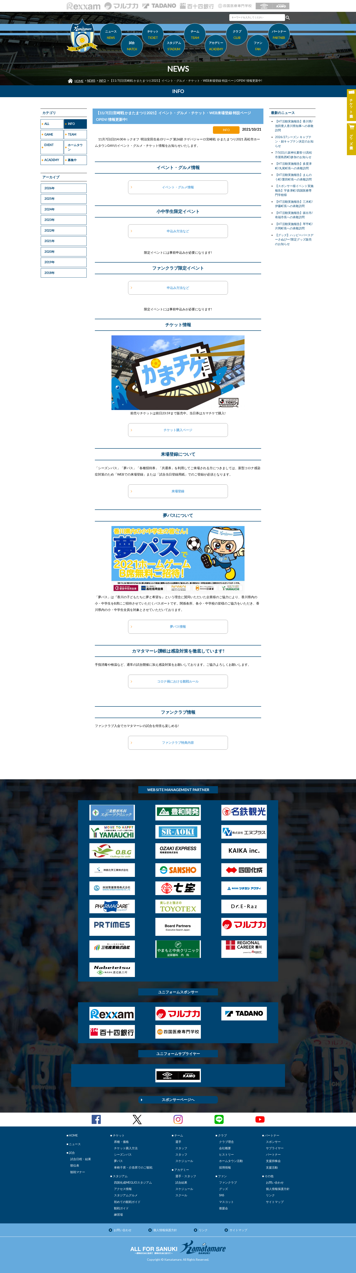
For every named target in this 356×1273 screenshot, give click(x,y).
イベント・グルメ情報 (178, 187)
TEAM (72, 134)
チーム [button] (194, 35)
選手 (178, 1142)
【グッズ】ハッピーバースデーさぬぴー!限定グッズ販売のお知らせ (294, 239)
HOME (79, 81)
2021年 (49, 241)
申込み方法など (178, 231)
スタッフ (181, 1148)
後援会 (223, 1208)
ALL (46, 124)
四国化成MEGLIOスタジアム (133, 1182)
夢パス (118, 1161)
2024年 (49, 209)
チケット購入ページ (178, 430)
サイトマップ (275, 1202)
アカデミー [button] (215, 46)
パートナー (273, 1154)
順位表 (74, 1165)
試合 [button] (131, 46)
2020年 (49, 251)
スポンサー (273, 1142)
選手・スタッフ (185, 1176)
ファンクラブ (228, 1182)
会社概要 (225, 1148)
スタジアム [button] (173, 46)
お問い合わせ (275, 1182)
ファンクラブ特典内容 (178, 742)
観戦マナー (77, 1172)
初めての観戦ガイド (127, 1202)
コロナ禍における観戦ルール (178, 681)
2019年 (49, 262)
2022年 (49, 230)
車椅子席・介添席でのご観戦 (133, 1167)
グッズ (223, 1189)
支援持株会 (273, 1161)
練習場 (118, 1214)
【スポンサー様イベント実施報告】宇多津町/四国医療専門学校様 (294, 190)
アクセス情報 (123, 1189)
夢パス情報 (178, 626)
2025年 (49, 198)
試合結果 (181, 1182)
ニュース (110, 35)
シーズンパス (123, 1154)
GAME (48, 134)
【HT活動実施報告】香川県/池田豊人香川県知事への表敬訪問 (294, 125)
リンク (270, 1195)
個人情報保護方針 (278, 1189)
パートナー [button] (279, 35)
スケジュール (184, 1161)
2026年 (49, 188)
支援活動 (272, 1167)
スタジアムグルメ (126, 1195)
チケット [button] (152, 35)
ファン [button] (257, 46)
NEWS (91, 80)
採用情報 (225, 1167)
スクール (181, 1195)
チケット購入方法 (126, 1148)
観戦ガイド (121, 1208)
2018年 (49, 273)
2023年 (49, 220)
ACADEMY (51, 160)
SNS (221, 1195)
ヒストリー (226, 1154)
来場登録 (178, 491)
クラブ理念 (226, 1142)
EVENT (49, 145)
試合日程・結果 (80, 1159)
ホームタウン (75, 147)
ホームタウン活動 (231, 1161)
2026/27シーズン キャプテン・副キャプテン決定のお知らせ (294, 141)
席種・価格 (121, 1142)
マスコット (226, 1202)
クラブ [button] (236, 35)
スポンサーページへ (178, 1099)
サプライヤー (275, 1148)
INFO (102, 80)
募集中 (72, 160)
